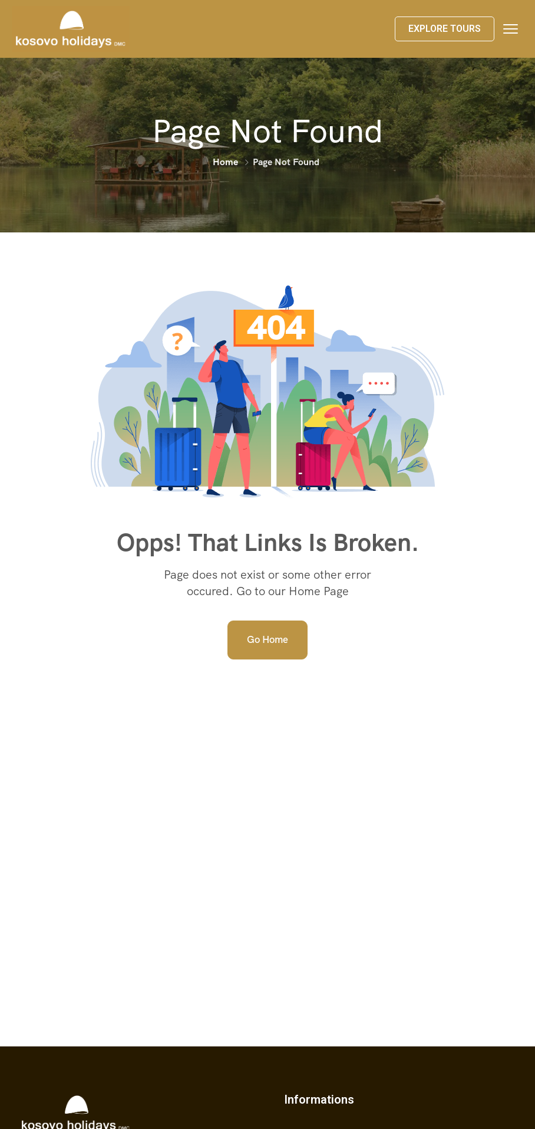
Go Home (267, 639)
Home (225, 162)
